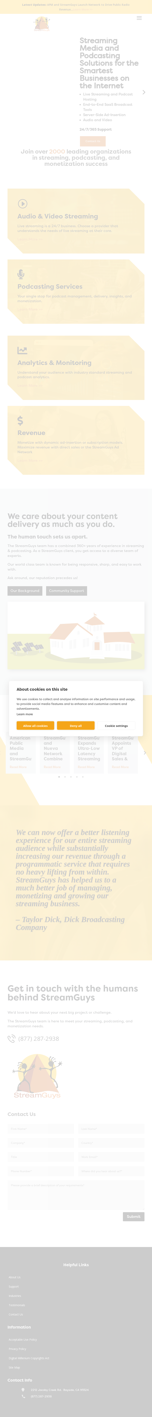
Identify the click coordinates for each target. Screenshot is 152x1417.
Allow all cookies (35, 725)
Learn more (25, 714)
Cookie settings (116, 725)
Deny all (76, 725)
